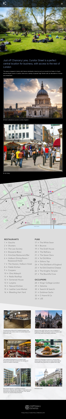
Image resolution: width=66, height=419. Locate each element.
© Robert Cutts (39, 394)
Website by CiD (41, 412)
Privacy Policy (24, 412)
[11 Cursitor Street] (7, 3)
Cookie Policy (32, 412)
